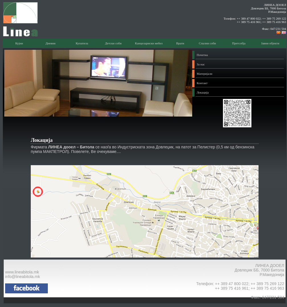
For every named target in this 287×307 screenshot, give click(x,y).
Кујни (19, 43)
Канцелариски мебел (149, 43)
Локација (203, 92)
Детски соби (113, 43)
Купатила (82, 43)
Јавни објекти (270, 43)
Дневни (51, 43)
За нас (201, 64)
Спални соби (207, 43)
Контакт (202, 83)
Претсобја (238, 43)
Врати (180, 43)
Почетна (202, 55)
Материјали (204, 73)
